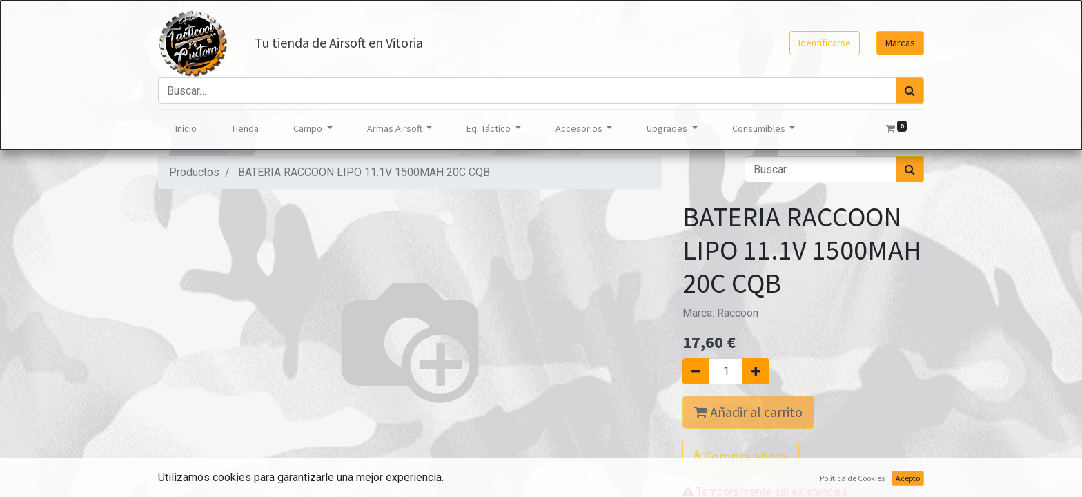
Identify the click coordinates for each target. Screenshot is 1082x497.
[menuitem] (186, 128)
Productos (194, 172)
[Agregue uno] (755, 371)
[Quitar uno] (695, 371)
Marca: (720, 313)
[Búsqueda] (910, 90)
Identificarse (824, 43)
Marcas (900, 43)
